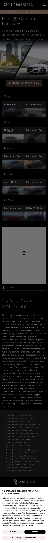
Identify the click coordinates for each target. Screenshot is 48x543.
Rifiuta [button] (13, 532)
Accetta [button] (35, 532)
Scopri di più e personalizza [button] (24, 538)
